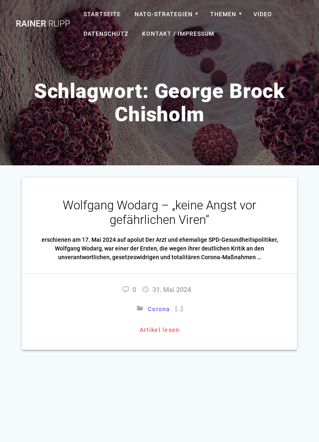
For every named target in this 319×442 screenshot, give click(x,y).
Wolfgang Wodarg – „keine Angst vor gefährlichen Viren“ (159, 212)
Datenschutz (105, 33)
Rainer (43, 24)
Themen (223, 14)
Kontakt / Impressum (178, 33)
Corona (159, 309)
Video (262, 14)
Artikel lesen (159, 330)
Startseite (102, 14)
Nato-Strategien (164, 14)
